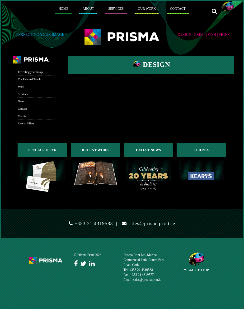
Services (23, 94)
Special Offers (26, 123)
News (21, 101)
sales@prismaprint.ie (151, 223)
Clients (22, 116)
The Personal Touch (29, 79)
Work (21, 86)
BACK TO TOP (196, 262)
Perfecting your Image (30, 72)
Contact (22, 108)
